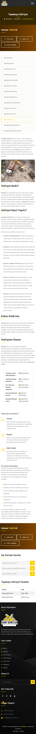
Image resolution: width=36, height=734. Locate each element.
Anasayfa (7, 19)
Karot (5, 648)
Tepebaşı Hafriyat (9, 119)
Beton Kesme (7, 658)
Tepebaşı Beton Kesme (10, 91)
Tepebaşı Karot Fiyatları (10, 74)
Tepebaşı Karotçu (9, 63)
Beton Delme (7, 655)
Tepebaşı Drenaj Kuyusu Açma (12, 131)
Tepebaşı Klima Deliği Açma (12, 125)
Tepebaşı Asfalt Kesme (10, 97)
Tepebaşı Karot (8, 58)
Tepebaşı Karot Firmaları (11, 80)
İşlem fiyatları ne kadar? (9, 574)
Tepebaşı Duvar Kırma (10, 108)
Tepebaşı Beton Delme (10, 86)
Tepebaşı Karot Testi (10, 69)
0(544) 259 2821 (8, 710)
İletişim (5, 667)
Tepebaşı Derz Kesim (10, 114)
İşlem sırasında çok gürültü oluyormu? (14, 568)
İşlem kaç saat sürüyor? (9, 563)
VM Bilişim (24, 726)
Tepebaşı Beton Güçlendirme (12, 102)
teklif (12, 30)
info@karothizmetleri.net (11, 717)
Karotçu (5, 651)
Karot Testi (6, 661)
